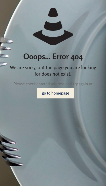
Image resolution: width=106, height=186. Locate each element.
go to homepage (55, 93)
